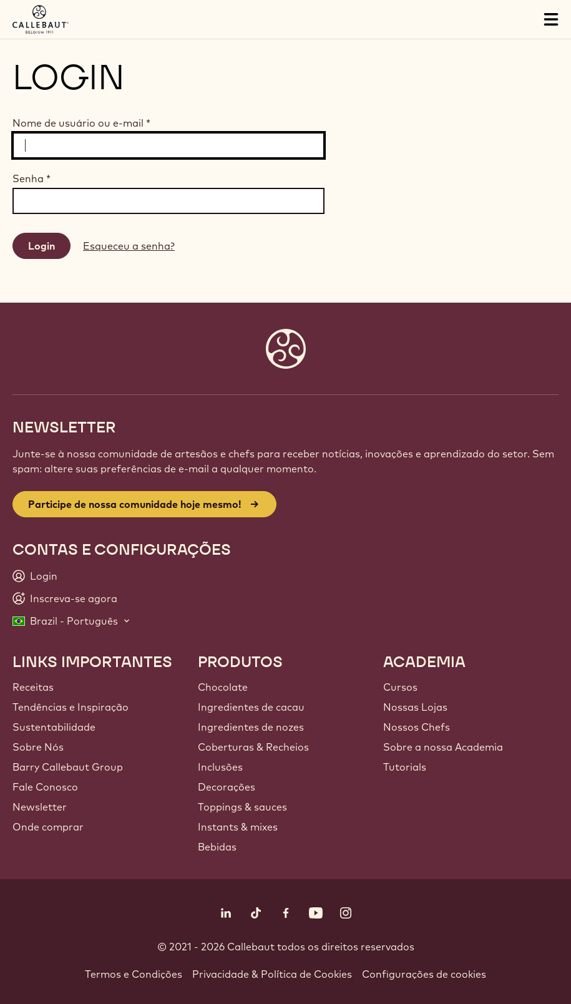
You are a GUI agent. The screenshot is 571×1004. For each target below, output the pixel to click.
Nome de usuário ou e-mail (81, 123)
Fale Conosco (45, 787)
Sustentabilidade (53, 727)
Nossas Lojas (415, 707)
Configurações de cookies (424, 974)
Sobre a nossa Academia (443, 747)
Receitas (33, 687)
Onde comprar (48, 827)
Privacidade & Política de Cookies (272, 974)
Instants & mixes (238, 827)
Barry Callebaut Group (67, 767)
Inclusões (220, 767)
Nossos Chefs (416, 727)
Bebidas (217, 847)
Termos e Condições (133, 974)
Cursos (400, 687)
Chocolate (223, 687)
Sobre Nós (38, 747)
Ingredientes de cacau (251, 707)
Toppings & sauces (242, 807)
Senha (31, 178)
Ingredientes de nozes (251, 727)
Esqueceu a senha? (129, 246)
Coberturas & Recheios (253, 747)
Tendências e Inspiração (70, 707)
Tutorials (404, 767)
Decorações (226, 787)
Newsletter (39, 807)
